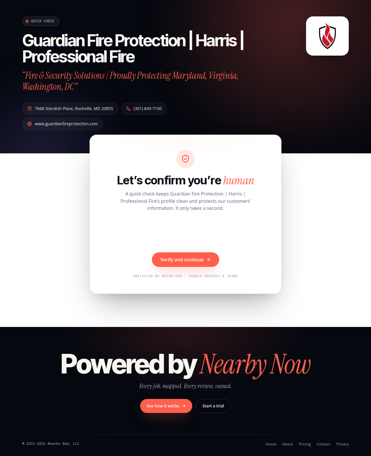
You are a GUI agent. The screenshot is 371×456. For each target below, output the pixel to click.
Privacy (342, 444)
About (287, 444)
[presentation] (185, 232)
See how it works (166, 406)
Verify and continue (185, 259)
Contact (323, 444)
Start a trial (213, 406)
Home (271, 444)
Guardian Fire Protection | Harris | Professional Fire (133, 48)
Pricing (305, 444)
